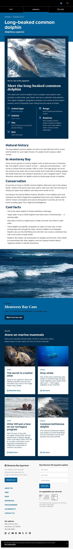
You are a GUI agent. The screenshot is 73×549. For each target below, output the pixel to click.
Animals (35, 9)
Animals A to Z (18, 17)
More (61, 9)
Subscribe (44, 486)
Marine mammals (17, 111)
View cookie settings (10, 544)
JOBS (6, 492)
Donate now (11, 480)
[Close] (67, 543)
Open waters (15, 118)
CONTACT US (9, 513)
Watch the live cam (14, 317)
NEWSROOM (9, 501)
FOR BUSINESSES (11, 505)
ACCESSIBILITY (10, 509)
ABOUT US (9, 488)
